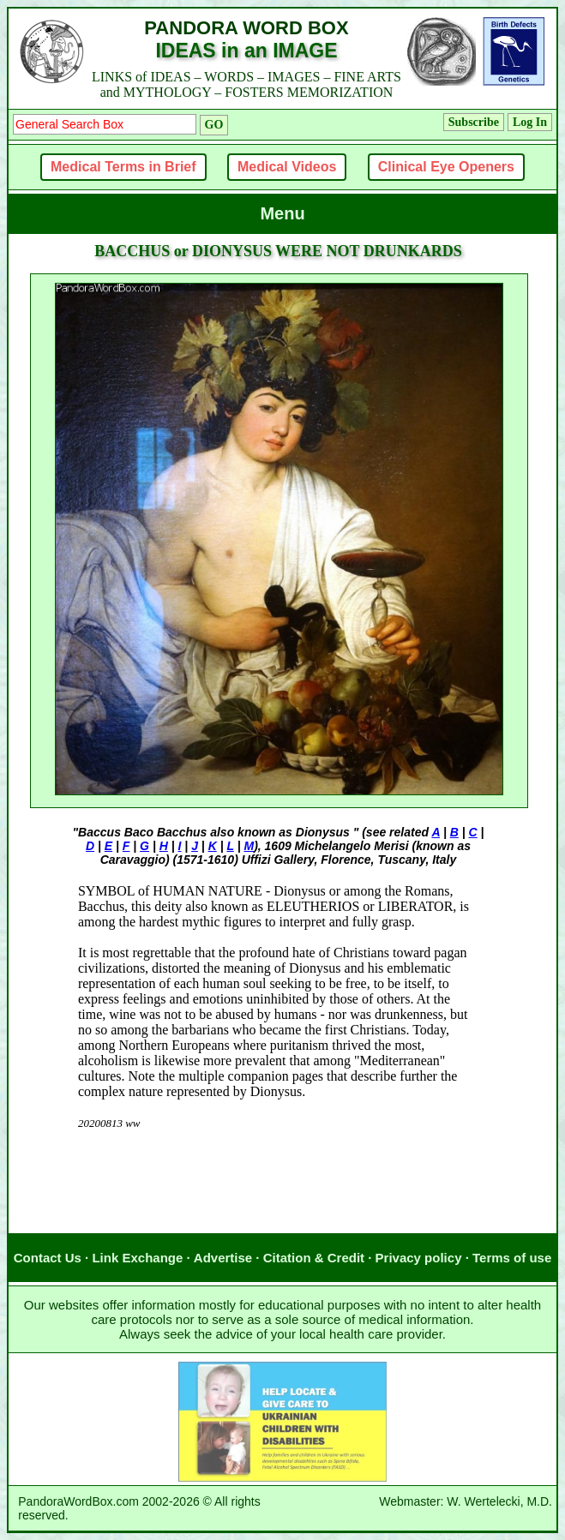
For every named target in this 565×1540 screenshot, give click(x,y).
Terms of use (511, 1257)
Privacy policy (419, 1257)
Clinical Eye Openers (446, 166)
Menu (282, 213)
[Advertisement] (278, 1199)
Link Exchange (137, 1257)
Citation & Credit (313, 1257)
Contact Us (47, 1257)
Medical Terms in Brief (123, 166)
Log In (530, 122)
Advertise (223, 1257)
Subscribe (473, 122)
